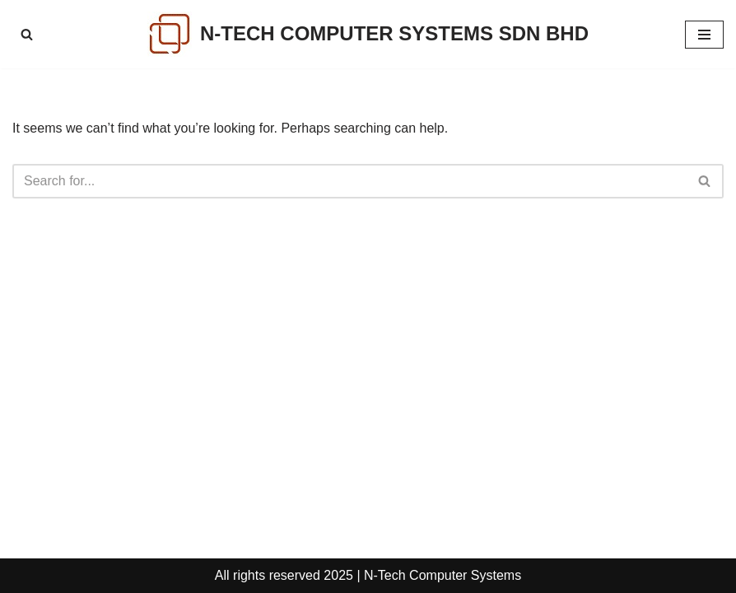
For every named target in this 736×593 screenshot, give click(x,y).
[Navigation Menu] (704, 35)
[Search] (27, 34)
